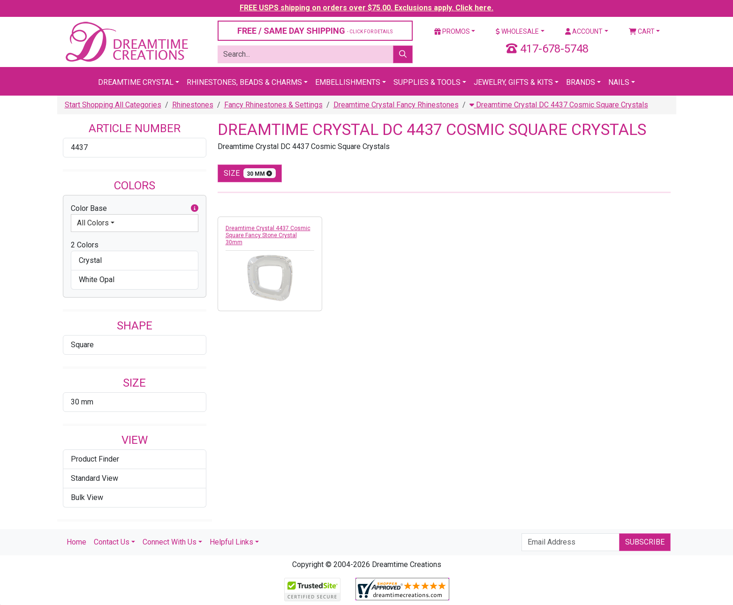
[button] (194, 208)
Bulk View (87, 497)
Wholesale (517, 31)
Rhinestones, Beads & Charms (244, 82)
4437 (79, 147)
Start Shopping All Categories (113, 104)
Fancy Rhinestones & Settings (273, 104)
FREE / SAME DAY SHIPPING (315, 31)
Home (76, 542)
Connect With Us (169, 542)
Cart (642, 31)
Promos (452, 31)
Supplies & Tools (427, 82)
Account (584, 31)
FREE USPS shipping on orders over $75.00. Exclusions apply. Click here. (366, 7)
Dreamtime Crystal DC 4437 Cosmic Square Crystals (558, 104)
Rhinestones (192, 104)
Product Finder (95, 459)
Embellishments (347, 82)
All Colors (93, 222)
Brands (580, 82)
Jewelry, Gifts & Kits (513, 82)
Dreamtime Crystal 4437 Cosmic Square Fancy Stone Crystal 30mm (268, 235)
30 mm (82, 401)
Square (82, 344)
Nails (618, 82)
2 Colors (84, 244)
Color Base (134, 208)
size (250, 173)
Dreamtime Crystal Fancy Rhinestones (396, 104)
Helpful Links (231, 542)
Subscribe (645, 542)
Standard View (94, 478)
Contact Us (111, 542)
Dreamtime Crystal (136, 82)
